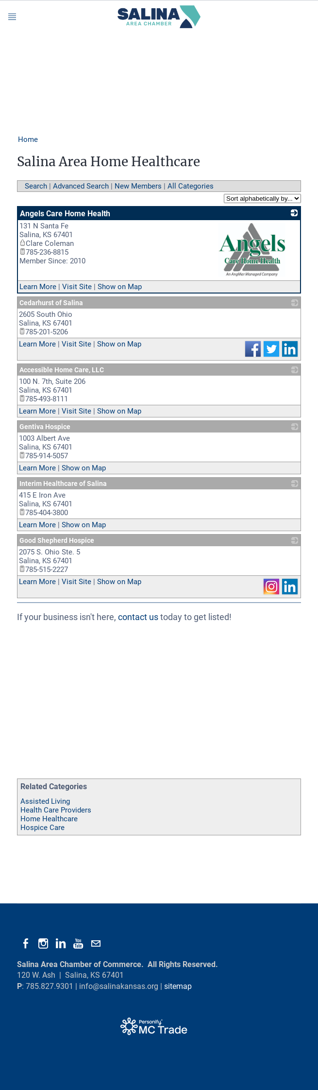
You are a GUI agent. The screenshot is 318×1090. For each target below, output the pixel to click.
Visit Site (77, 286)
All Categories (190, 186)
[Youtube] (78, 944)
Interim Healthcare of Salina (63, 483)
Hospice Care (42, 827)
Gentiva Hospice (44, 427)
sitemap (178, 986)
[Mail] (95, 944)
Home (28, 139)
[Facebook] (26, 944)
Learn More (37, 286)
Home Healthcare (49, 818)
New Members (138, 186)
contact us (138, 617)
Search (36, 186)
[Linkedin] (61, 944)
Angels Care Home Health (65, 213)
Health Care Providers (55, 810)
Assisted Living (45, 801)
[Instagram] (43, 944)
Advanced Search (81, 186)
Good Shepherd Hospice (56, 540)
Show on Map (120, 286)
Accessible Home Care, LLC (61, 370)
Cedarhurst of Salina (51, 303)
